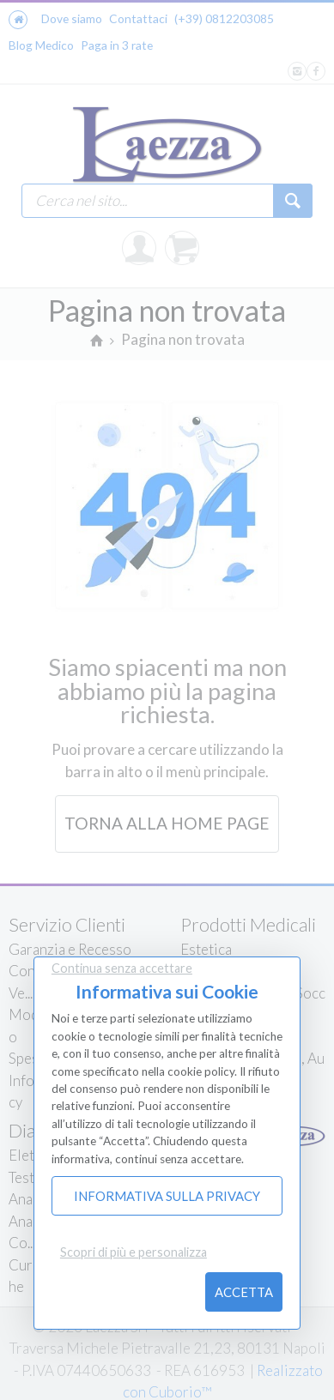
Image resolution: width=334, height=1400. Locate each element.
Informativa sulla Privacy (167, 1196)
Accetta (244, 1292)
